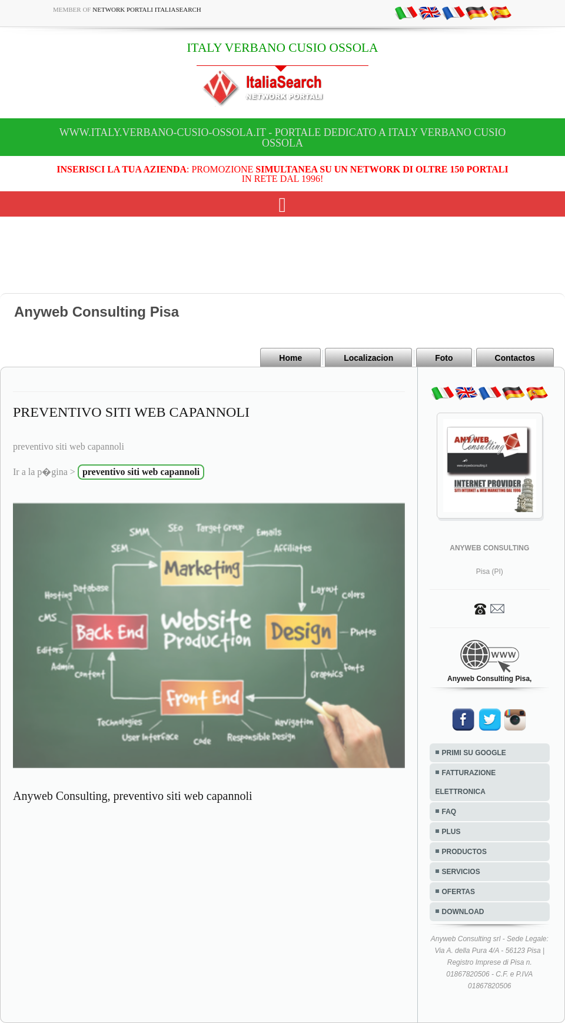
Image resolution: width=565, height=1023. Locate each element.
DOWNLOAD (463, 912)
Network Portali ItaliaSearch (146, 9)
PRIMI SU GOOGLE (474, 753)
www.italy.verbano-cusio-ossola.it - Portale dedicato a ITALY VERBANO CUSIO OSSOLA (282, 138)
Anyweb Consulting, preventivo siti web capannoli (132, 795)
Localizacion (368, 358)
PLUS (451, 832)
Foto (444, 358)
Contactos (515, 358)
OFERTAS (458, 892)
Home (290, 358)
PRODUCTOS (464, 852)
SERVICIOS (461, 872)
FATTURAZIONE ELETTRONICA (466, 782)
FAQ (449, 812)
